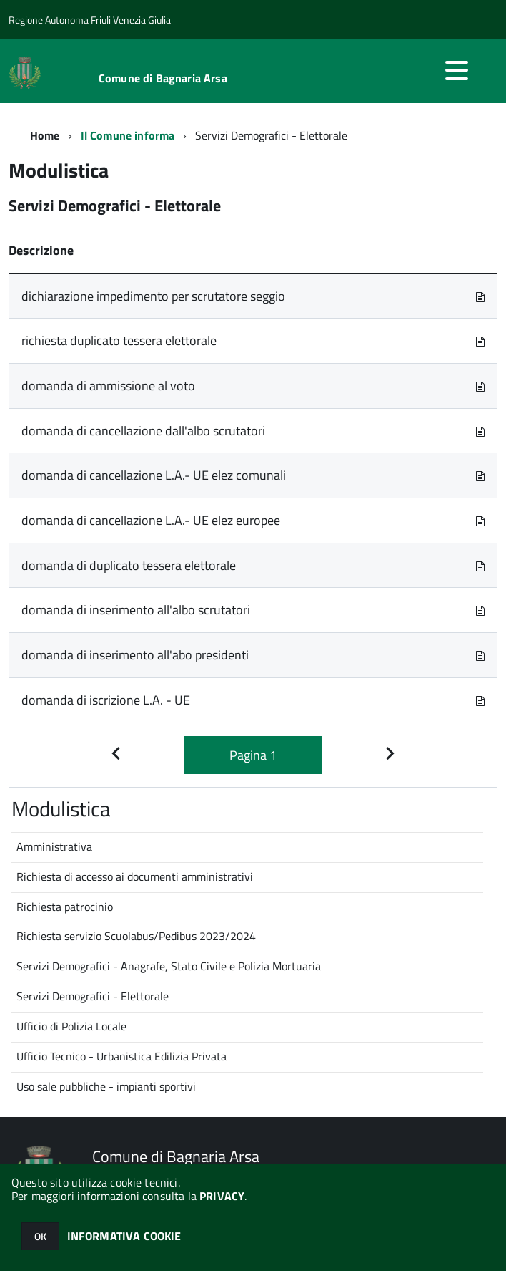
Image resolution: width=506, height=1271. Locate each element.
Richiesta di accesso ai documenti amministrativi (134, 876)
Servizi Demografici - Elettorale (92, 996)
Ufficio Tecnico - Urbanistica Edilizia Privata (121, 1056)
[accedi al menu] (456, 70)
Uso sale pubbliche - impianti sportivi (106, 1086)
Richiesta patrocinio (64, 906)
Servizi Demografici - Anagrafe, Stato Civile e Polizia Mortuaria (168, 966)
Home (45, 135)
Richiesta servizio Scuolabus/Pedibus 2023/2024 (136, 935)
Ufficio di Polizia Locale (71, 1026)
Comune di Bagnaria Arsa (163, 78)
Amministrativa (54, 846)
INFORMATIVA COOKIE (124, 1236)
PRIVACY (221, 1195)
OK (40, 1236)
